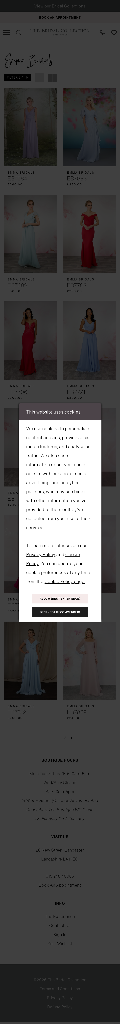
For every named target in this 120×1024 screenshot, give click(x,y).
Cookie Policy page (65, 580)
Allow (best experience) (60, 598)
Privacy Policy (40, 553)
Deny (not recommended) (60, 613)
